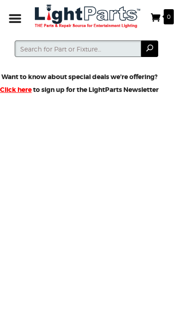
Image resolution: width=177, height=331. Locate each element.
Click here (16, 90)
